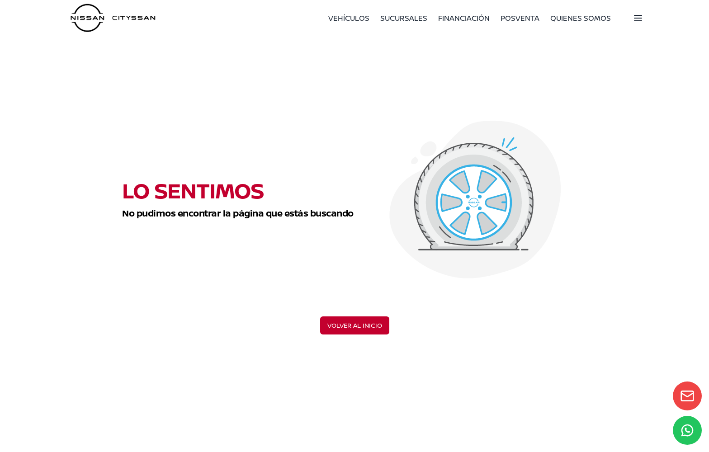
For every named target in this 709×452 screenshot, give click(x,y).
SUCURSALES (403, 18)
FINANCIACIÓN (464, 18)
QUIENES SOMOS (580, 18)
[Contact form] (687, 395)
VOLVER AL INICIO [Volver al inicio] (354, 325)
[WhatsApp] (687, 430)
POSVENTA (520, 18)
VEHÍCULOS (348, 18)
